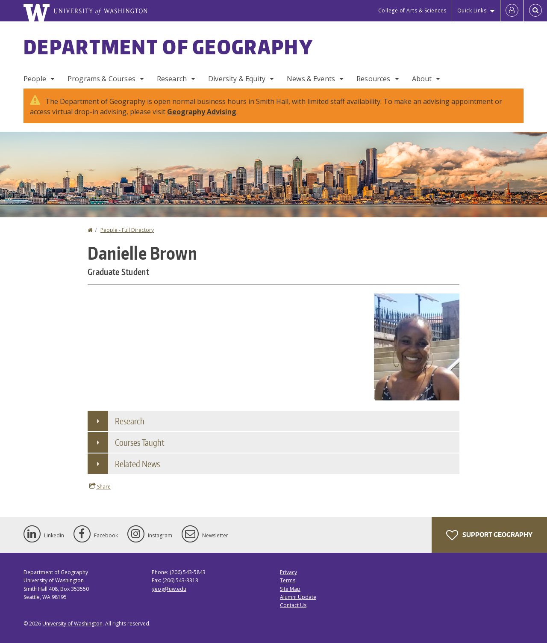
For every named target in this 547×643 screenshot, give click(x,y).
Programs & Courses (101, 78)
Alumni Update (298, 597)
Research (172, 78)
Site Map (290, 589)
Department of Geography (168, 46)
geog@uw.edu (169, 589)
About (422, 78)
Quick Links (472, 10)
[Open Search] (535, 10)
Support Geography (489, 535)
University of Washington (72, 623)
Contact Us (293, 605)
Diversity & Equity (236, 78)
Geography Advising (201, 111)
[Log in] (511, 10)
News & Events (311, 78)
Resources (373, 78)
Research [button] (129, 421)
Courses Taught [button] (140, 442)
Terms (287, 580)
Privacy (288, 572)
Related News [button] (137, 463)
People (35, 78)
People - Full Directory (127, 230)
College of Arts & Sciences (412, 10)
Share (100, 486)
